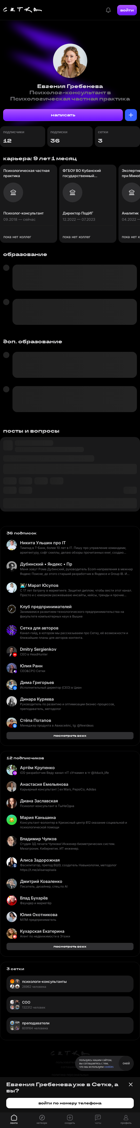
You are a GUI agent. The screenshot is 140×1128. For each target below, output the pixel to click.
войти (127, 10)
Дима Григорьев (37, 682)
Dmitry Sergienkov (38, 649)
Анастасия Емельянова (44, 784)
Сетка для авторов (39, 627)
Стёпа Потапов (35, 720)
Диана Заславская (39, 800)
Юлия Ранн (31, 665)
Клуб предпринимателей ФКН (46, 606)
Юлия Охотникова (38, 914)
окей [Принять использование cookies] (126, 1063)
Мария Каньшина (38, 817)
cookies (109, 1067)
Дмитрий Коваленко (41, 881)
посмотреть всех (70, 735)
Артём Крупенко (37, 767)
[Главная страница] (22, 10)
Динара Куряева (37, 699)
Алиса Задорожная (40, 860)
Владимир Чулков (38, 838)
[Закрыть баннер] (131, 1084)
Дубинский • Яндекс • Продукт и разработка (46, 564)
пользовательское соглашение (70, 1064)
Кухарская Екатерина (42, 931)
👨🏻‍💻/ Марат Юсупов (39, 585)
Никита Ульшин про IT (43, 542)
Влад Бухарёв (34, 898)
